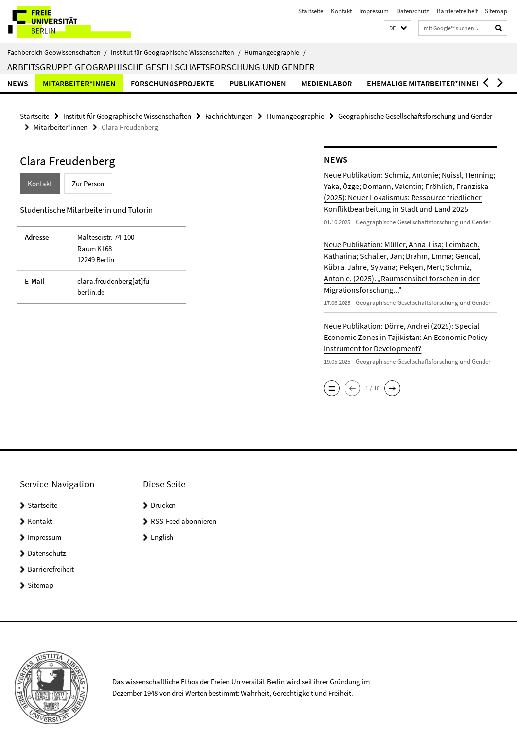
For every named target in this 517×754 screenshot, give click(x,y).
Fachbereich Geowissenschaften (57, 52)
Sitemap (496, 11)
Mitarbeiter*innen (79, 83)
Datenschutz (412, 11)
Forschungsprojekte (172, 83)
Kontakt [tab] (40, 183)
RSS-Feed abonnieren (183, 521)
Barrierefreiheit (457, 11)
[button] (397, 28)
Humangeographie (275, 52)
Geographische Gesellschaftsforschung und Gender (415, 116)
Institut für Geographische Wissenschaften (176, 52)
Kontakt (341, 11)
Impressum (374, 11)
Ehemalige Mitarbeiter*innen (424, 83)
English (162, 537)
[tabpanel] (156, 259)
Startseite (310, 11)
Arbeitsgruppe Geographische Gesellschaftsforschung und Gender (161, 67)
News (17, 83)
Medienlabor (326, 83)
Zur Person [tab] (88, 183)
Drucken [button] (163, 505)
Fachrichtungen (229, 116)
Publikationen (257, 83)
